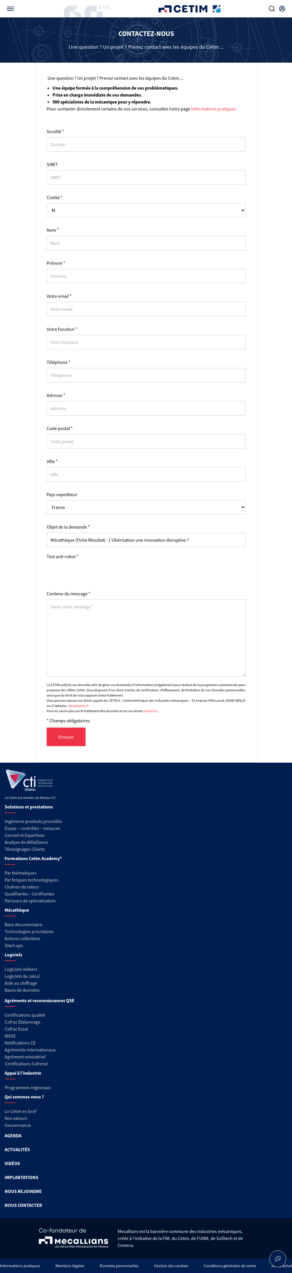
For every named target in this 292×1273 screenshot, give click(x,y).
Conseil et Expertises (25, 835)
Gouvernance (18, 1125)
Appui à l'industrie (23, 1073)
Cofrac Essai (16, 1029)
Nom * (53, 230)
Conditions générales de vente (230, 1265)
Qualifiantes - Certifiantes (29, 894)
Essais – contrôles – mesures (32, 828)
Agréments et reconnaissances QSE (40, 1000)
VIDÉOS (12, 1163)
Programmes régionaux (27, 1087)
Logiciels (13, 955)
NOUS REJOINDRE (23, 1191)
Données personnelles (119, 1265)
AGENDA (13, 1135)
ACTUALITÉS (17, 1149)
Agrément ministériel (25, 1057)
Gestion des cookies (171, 1265)
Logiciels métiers (21, 969)
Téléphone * (58, 362)
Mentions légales (69, 1265)
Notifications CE (20, 1043)
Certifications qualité (25, 1015)
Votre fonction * (62, 329)
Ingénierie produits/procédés (33, 821)
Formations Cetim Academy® (33, 858)
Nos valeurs (16, 1118)
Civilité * (55, 197)
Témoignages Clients (25, 849)
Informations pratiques (213, 109)
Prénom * (56, 263)
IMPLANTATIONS (21, 1177)
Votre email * (59, 296)
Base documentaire (23, 924)
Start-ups (14, 945)
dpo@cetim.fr (78, 705)
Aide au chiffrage (21, 983)
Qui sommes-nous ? (24, 1097)
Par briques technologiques (31, 880)
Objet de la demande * (68, 527)
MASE (10, 1036)
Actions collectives (22, 938)
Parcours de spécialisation (30, 901)
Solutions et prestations (29, 807)
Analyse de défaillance (26, 842)
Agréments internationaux (30, 1050)
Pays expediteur (62, 494)
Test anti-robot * (63, 556)
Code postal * (60, 428)
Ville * (52, 461)
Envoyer (66, 737)
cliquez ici (150, 711)
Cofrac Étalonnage (22, 1022)
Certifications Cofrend (26, 1064)
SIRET (52, 164)
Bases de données (22, 990)
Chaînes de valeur (22, 887)
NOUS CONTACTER (23, 1205)
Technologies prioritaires (29, 931)
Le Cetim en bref (20, 1111)
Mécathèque (17, 910)
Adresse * (56, 395)
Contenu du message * (68, 593)
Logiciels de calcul (22, 976)
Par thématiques (21, 873)
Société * (55, 131)
